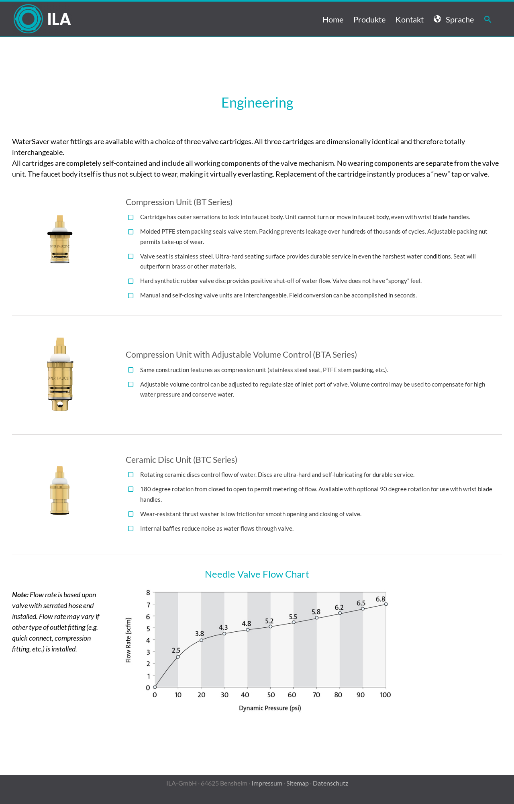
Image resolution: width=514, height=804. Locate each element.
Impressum (266, 783)
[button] (488, 19)
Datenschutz (330, 783)
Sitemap (297, 783)
